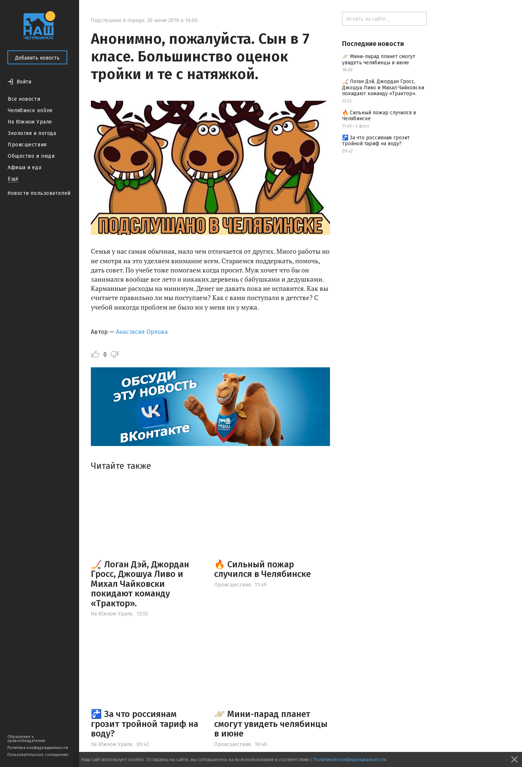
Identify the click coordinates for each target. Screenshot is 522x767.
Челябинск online (30, 110)
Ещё (13, 179)
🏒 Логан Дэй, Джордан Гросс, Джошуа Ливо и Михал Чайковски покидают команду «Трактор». (140, 584)
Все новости (24, 99)
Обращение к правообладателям (26, 739)
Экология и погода (32, 133)
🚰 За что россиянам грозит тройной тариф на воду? (144, 724)
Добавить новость (37, 58)
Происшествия (27, 145)
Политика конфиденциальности (37, 748)
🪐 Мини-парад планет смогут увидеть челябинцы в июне (270, 724)
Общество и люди (31, 156)
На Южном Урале (30, 122)
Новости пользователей (39, 193)
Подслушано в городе (118, 20)
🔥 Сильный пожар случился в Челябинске (262, 569)
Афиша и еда (24, 167)
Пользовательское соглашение (37, 755)
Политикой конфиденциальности (349, 759)
